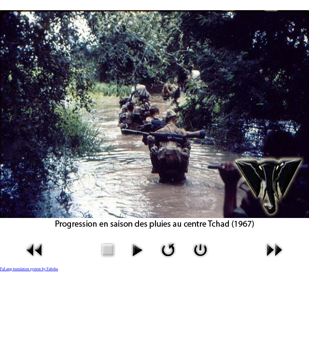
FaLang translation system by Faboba (29, 269)
